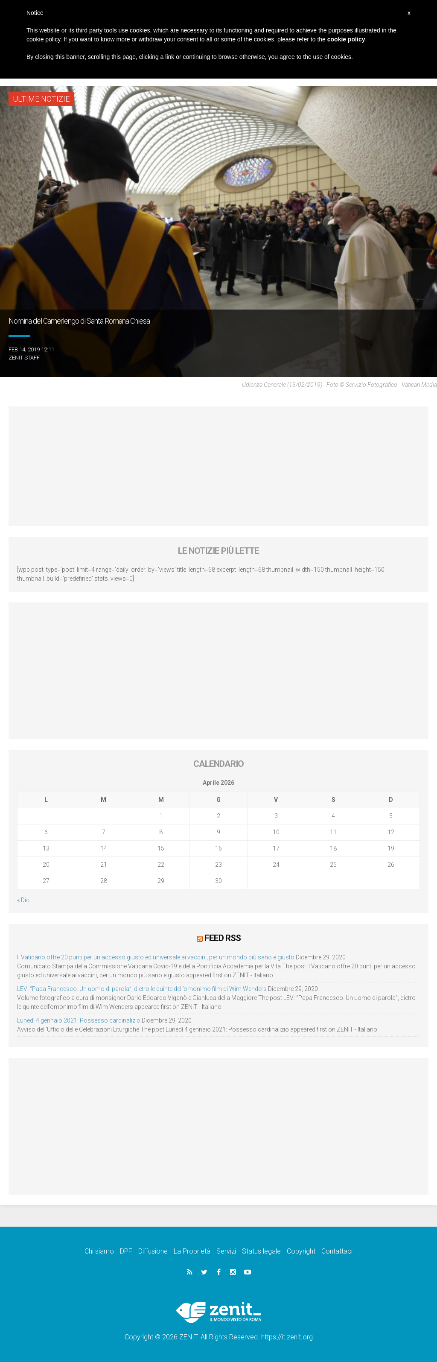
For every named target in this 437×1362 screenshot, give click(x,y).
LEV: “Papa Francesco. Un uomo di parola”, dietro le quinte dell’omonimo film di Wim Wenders (142, 988)
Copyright (301, 1251)
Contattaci (337, 1251)
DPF (126, 1251)
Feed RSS (222, 938)
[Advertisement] (218, 466)
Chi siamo (99, 1251)
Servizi (226, 1251)
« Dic (23, 900)
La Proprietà (192, 1251)
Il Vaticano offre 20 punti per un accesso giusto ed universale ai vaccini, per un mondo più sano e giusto (155, 957)
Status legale (261, 1251)
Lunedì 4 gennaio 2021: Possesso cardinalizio (78, 1020)
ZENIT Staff (24, 357)
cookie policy (346, 39)
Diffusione (153, 1251)
